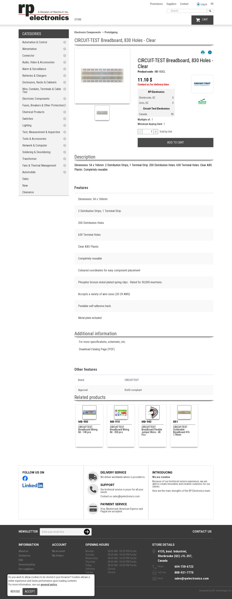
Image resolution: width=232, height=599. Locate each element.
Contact (184, 3)
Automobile (29, 172)
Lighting (26, 125)
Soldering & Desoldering (36, 152)
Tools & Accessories (34, 139)
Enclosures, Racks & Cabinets (39, 82)
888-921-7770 (184, 572)
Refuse (15, 591)
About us (23, 551)
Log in (202, 4)
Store (77, 19)
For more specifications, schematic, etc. (102, 342)
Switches (27, 118)
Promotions (156, 3)
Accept (30, 591)
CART (202, 20)
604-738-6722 (184, 566)
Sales (25, 179)
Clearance (28, 192)
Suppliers (171, 3)
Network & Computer (34, 145)
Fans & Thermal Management (39, 165)
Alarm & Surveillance (34, 69)
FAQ (21, 560)
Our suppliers (26, 568)
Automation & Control (34, 42)
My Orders (58, 555)
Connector (28, 55)
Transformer (29, 159)
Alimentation (29, 49)
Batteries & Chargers (34, 75)
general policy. (49, 584)
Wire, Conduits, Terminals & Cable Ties (41, 90)
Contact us (202, 531)
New (25, 185)
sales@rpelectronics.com (126, 496)
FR (212, 3)
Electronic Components (35, 98)
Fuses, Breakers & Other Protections (43, 105)
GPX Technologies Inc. (221, 590)
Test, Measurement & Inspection (41, 132)
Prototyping (111, 32)
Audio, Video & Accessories (38, 62)
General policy (27, 564)
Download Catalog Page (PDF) (97, 349)
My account (58, 551)
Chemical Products (33, 112)
